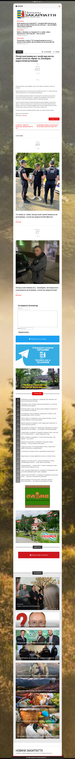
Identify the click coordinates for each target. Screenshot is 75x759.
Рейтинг (56, 52)
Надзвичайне (20, 671)
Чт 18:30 (18, 414)
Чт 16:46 (18, 433)
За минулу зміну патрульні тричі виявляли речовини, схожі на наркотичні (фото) (36, 215)
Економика (19, 639)
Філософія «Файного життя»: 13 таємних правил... (35, 736)
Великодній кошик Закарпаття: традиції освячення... (36, 706)
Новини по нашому (21, 687)
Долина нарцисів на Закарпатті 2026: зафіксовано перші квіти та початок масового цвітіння (39, 423)
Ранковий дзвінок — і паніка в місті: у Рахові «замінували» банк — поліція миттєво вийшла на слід (39, 466)
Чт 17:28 (18, 423)
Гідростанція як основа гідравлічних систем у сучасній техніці (38, 456)
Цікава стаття (54, 118)
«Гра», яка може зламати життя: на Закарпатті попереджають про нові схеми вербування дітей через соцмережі (39, 470)
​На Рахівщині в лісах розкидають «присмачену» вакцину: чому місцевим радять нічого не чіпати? (38, 414)
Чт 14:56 (18, 447)
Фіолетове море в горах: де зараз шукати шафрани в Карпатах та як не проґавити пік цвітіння (39, 409)
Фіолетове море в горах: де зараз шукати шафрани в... (37, 691)
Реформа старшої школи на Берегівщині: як (28, 606)
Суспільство (20, 604)
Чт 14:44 (18, 456)
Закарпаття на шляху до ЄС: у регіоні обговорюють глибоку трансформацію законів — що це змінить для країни (37, 461)
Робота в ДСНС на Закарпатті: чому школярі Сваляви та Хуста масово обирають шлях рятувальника (38, 419)
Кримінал (24, 115)
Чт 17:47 (18, 419)
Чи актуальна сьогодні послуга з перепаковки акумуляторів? (38, 451)
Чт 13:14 (18, 466)
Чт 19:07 (18, 409)
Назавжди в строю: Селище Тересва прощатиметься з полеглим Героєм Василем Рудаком (39, 404)
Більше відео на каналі (39, 555)
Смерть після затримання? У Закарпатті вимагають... (37, 625)
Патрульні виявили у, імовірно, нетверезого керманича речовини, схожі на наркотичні (37, 288)
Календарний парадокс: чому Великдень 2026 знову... (36, 721)
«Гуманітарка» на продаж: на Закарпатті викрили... (36, 658)
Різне (18, 732)
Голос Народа (19, 621)
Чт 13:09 (18, 470)
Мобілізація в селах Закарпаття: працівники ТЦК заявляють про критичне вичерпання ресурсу (39, 400)
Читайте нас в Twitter (38, 339)
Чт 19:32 (18, 404)
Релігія (18, 717)
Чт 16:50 (18, 428)
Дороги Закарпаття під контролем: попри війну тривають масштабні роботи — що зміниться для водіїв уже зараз (37, 480)
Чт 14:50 (18, 452)
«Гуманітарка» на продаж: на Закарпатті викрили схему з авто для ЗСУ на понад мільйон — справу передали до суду (39, 433)
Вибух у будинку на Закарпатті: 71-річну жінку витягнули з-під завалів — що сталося (34, 33)
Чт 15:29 (18, 442)
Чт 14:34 (18, 461)
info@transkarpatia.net (47, 753)
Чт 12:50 (18, 475)
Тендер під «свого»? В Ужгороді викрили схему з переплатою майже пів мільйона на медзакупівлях (35, 41)
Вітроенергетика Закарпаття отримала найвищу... (36, 643)
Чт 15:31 (18, 437)
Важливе (18, 702)
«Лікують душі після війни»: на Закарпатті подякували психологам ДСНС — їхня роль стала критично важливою (39, 475)
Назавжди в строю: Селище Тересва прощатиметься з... (37, 675)
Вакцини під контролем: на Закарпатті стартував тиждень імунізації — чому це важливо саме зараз (37, 442)
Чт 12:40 (18, 480)
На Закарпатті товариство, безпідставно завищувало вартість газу (24, 127)
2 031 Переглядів (46, 52)
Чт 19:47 (18, 400)
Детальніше (19, 222)
